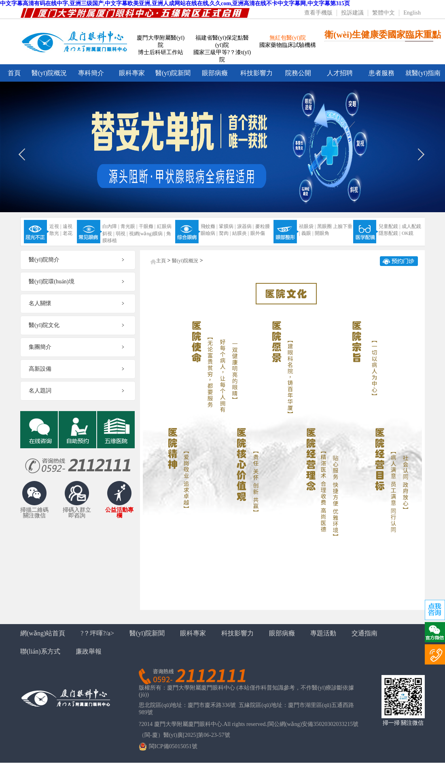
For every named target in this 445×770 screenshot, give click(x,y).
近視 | (55, 226)
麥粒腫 (262, 226)
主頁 (161, 261)
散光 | (55, 233)
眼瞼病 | (209, 233)
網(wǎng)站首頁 (42, 633)
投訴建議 (352, 13)
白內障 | (110, 226)
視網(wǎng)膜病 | (147, 233)
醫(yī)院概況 (49, 73)
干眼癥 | (147, 226)
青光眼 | (129, 226)
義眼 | (307, 233)
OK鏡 (407, 233)
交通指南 (364, 633)
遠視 (67, 226)
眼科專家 (132, 73)
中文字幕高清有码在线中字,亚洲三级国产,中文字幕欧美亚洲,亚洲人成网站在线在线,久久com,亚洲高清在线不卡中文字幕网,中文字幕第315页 (175, 3)
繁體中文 (383, 13)
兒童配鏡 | (389, 226)
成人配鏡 (411, 226)
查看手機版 (318, 13)
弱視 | (121, 233)
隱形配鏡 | (389, 233)
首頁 (14, 73)
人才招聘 (340, 73)
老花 (67, 233)
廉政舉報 (89, 651)
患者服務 (381, 73)
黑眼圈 (324, 226)
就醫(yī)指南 (423, 73)
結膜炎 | (240, 233)
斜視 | (108, 233)
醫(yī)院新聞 (173, 73)
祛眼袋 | (307, 226)
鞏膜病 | (227, 226)
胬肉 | (225, 233)
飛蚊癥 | (209, 226)
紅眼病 (164, 226)
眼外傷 (257, 233)
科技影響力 (256, 73)
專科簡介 (91, 73)
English (412, 13)
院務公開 (298, 73)
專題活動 (323, 633)
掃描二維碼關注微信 (34, 513)
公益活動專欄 (119, 513)
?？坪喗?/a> (97, 633)
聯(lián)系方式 (40, 651)
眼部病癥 (215, 73)
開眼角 (322, 233)
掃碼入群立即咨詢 (77, 513)
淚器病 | (245, 226)
